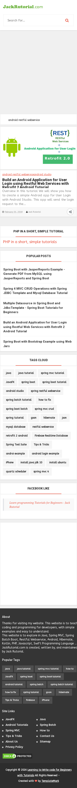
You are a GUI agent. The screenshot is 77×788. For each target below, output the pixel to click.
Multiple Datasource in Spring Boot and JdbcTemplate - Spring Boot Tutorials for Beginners (33, 307)
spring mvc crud (44, 408)
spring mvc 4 (41, 471)
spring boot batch (17, 408)
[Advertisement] (38, 72)
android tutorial (14, 684)
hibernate (49, 417)
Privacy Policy (14, 746)
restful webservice (43, 426)
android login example (45, 453)
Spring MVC (13, 730)
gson (33, 417)
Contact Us (47, 736)
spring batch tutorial (18, 399)
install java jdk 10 (31, 462)
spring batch (36, 684)
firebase (30, 700)
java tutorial (26, 373)
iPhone (9, 462)
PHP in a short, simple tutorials (30, 242)
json (64, 417)
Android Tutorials (17, 724)
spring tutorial (15, 417)
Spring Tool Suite (16, 444)
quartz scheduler (16, 471)
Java (43, 719)
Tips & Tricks (41, 444)
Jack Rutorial (34, 212)
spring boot (28, 382)
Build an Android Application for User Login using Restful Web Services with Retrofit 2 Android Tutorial (35, 183)
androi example (15, 453)
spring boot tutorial (54, 382)
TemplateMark (50, 781)
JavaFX (10, 382)
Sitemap (45, 741)
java (8, 373)
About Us (12, 741)
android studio (42, 174)
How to (45, 730)
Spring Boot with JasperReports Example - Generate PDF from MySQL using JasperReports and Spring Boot (34, 274)
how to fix (45, 399)
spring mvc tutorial (52, 373)
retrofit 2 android (17, 435)
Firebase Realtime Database (51, 435)
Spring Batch (48, 724)
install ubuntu (57, 462)
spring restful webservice (45, 391)
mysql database (15, 426)
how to (70, 668)
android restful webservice (18, 174)
